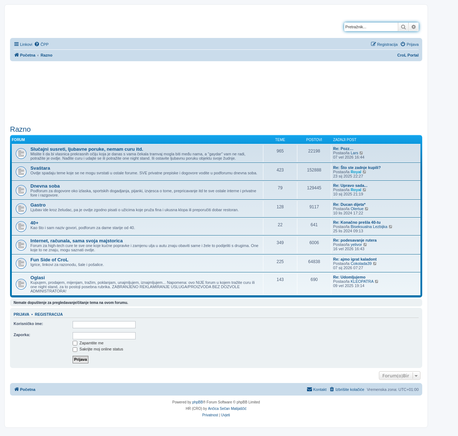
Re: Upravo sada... (350, 185)
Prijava (21, 314)
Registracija (49, 314)
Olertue (357, 209)
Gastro (38, 205)
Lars (354, 153)
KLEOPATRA (362, 281)
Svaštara (40, 168)
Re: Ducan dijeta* (349, 204)
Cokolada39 (361, 263)
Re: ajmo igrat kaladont (355, 259)
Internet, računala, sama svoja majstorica (76, 240)
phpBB (197, 402)
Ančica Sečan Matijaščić (227, 409)
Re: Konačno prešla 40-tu (357, 222)
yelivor (356, 244)
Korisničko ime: (28, 323)
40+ (34, 223)
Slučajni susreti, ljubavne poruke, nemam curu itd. (86, 149)
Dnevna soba (45, 186)
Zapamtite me (88, 343)
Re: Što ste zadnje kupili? (357, 167)
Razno (20, 129)
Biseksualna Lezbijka (369, 226)
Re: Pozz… (343, 148)
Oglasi (37, 277)
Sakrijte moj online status (98, 349)
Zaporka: (22, 335)
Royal (356, 172)
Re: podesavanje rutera (355, 240)
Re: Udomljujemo (349, 277)
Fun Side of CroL (49, 259)
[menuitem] (41, 44)
